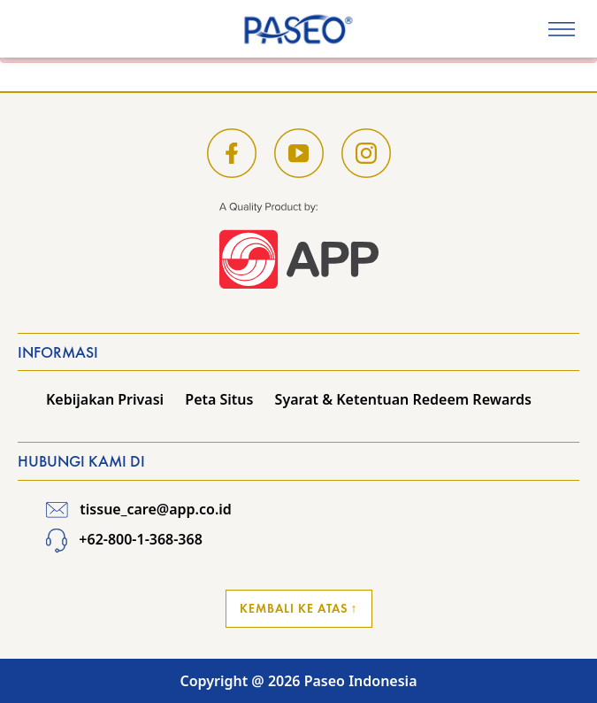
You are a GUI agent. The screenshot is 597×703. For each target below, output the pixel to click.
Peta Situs (219, 399)
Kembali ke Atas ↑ (299, 608)
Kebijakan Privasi (105, 399)
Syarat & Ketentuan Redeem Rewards (403, 399)
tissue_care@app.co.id (139, 509)
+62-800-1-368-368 (124, 539)
